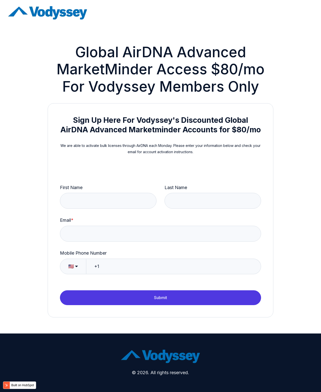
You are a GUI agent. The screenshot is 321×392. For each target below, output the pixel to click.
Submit (160, 297)
